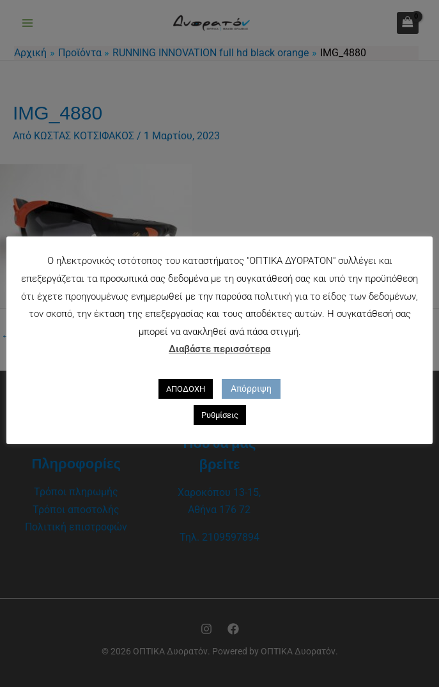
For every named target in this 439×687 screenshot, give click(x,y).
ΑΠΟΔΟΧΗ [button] (185, 389)
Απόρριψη (251, 388)
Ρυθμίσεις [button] (219, 415)
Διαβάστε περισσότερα (219, 349)
